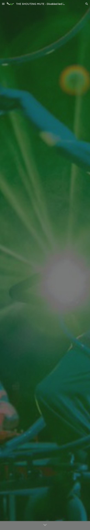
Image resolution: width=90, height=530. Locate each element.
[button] (3, 4)
